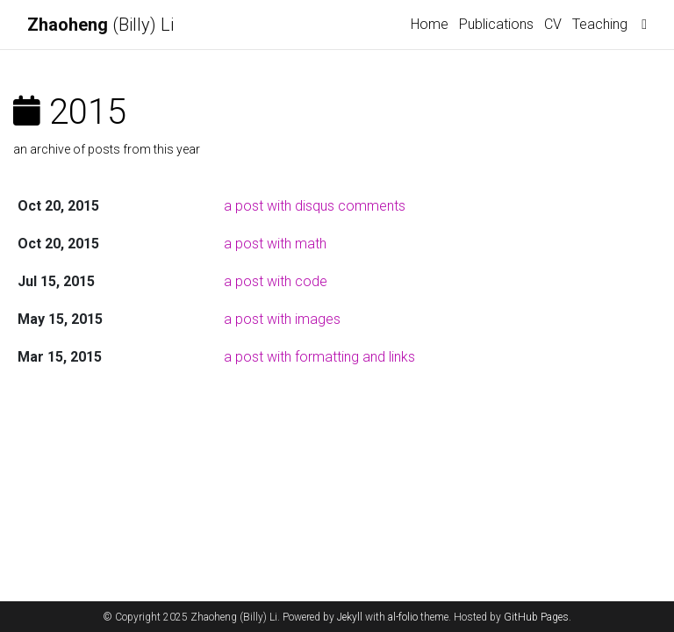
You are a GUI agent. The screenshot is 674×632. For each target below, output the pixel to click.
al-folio (403, 617)
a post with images (282, 319)
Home (429, 24)
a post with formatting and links (319, 356)
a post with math (275, 243)
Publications (496, 24)
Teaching (599, 24)
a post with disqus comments (314, 206)
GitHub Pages (536, 617)
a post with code (275, 281)
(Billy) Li (100, 24)
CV (553, 24)
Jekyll (349, 617)
